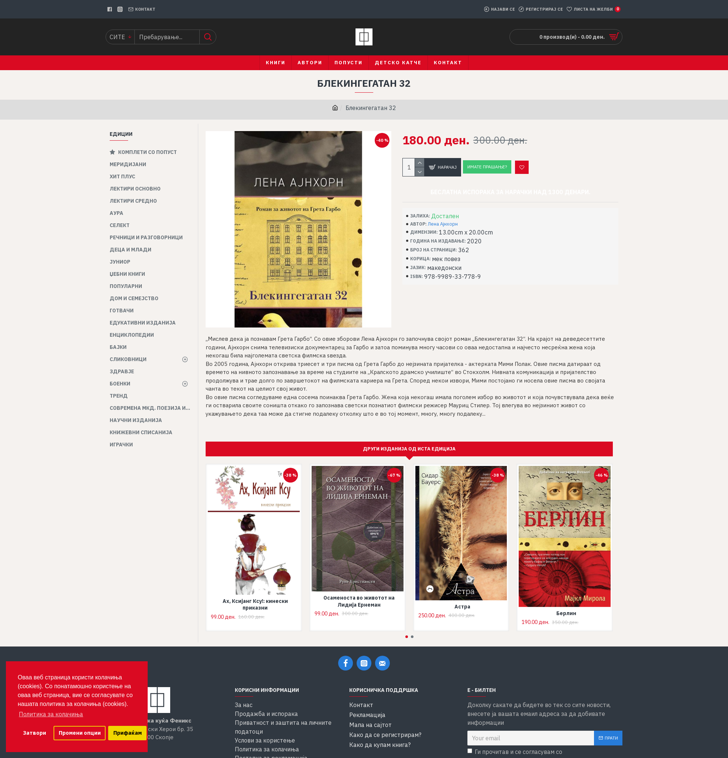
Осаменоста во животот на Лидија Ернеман (359, 592)
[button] (406, 628)
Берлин (566, 604)
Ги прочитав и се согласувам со (535, 748)
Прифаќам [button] (127, 732)
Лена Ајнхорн (443, 224)
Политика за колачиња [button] (51, 714)
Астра (462, 597)
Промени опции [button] (80, 732)
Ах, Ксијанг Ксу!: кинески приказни (255, 596)
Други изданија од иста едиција (409, 440)
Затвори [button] (34, 732)
